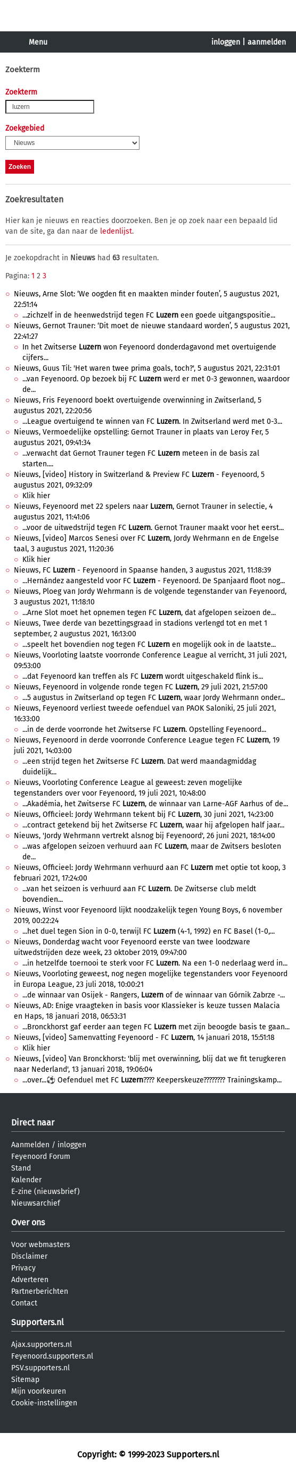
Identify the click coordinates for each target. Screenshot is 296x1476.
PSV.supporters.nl (40, 1367)
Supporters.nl (37, 1322)
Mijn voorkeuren (38, 1391)
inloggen (225, 42)
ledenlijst (116, 231)
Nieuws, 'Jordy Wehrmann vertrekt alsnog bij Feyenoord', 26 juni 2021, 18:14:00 (144, 835)
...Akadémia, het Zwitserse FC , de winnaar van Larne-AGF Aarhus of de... (155, 803)
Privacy (23, 1268)
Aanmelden (30, 1144)
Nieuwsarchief (35, 1203)
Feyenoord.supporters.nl (52, 1356)
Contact (24, 1303)
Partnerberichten (39, 1291)
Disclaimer (29, 1256)
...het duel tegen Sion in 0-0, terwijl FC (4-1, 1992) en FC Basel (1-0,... (148, 931)
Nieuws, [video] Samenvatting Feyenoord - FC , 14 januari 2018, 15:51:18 (144, 1037)
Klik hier (36, 495)
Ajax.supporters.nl (41, 1344)
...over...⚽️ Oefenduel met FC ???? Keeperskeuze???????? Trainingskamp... (152, 1080)
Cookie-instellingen (44, 1402)
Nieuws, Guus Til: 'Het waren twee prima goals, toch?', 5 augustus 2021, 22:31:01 (147, 368)
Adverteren (29, 1279)
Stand (21, 1168)
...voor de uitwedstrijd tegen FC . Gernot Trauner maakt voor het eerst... (153, 527)
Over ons (28, 1222)
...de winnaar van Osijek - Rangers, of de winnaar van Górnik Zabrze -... (153, 995)
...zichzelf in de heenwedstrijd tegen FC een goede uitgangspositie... (148, 315)
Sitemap (25, 1379)
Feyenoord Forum (40, 1156)
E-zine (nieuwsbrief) (45, 1191)
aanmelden (267, 42)
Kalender (26, 1179)
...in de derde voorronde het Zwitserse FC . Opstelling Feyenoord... (144, 729)
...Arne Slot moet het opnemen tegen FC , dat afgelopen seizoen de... (149, 612)
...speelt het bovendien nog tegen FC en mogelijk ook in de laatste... (149, 644)
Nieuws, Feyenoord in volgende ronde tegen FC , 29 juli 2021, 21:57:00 (141, 687)
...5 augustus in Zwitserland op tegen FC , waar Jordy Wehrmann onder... (153, 697)
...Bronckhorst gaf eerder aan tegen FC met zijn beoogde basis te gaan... (156, 1026)
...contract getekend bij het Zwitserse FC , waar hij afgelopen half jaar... (153, 825)
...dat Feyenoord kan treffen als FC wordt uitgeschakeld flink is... (142, 676)
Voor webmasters (40, 1244)
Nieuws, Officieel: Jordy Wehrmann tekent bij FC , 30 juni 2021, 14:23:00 (144, 814)
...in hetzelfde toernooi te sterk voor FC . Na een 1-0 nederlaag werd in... (154, 963)
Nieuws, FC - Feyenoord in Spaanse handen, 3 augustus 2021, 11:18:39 (142, 570)
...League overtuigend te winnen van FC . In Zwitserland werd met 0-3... (152, 421)
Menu (38, 42)
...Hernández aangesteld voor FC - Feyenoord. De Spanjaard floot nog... (153, 580)
